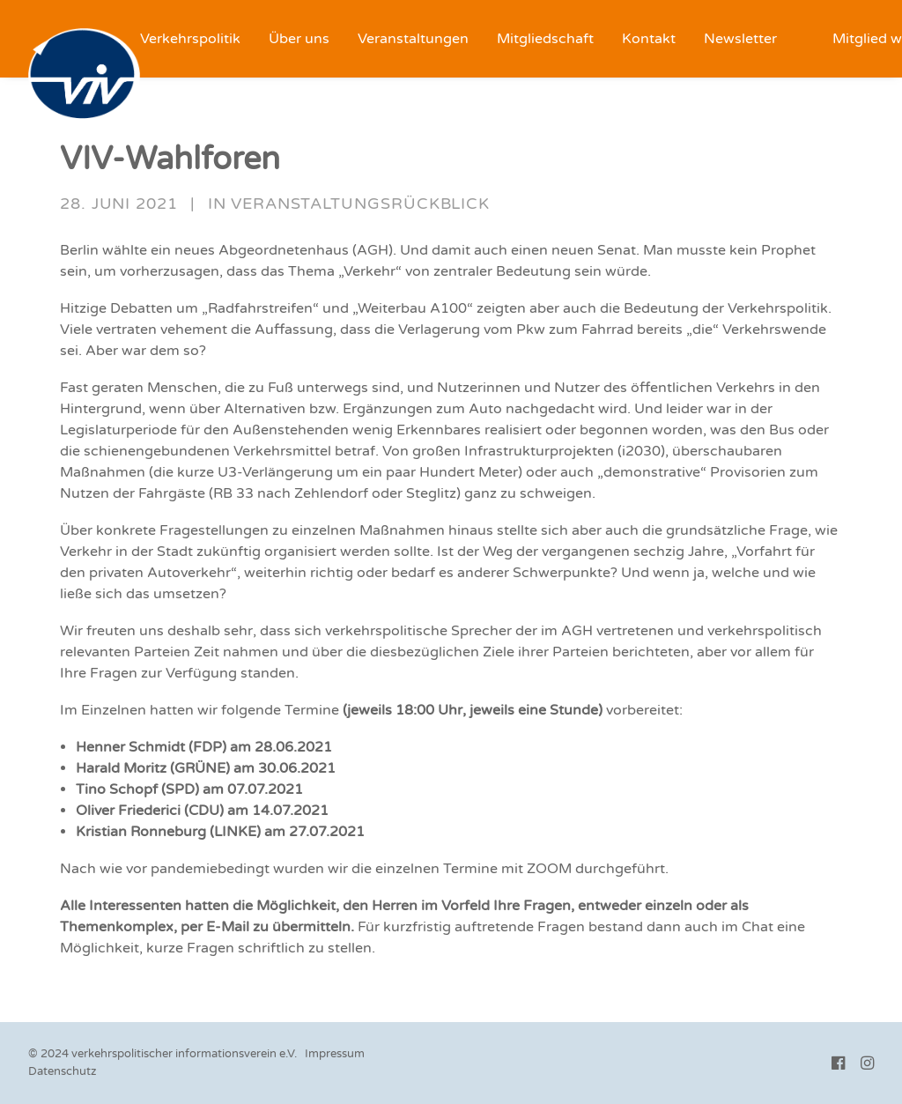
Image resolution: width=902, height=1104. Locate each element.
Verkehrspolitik (190, 39)
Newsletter (740, 39)
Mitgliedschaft (545, 39)
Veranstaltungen (413, 39)
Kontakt (649, 39)
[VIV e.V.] (84, 75)
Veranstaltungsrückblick (360, 203)
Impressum (335, 1054)
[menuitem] (190, 39)
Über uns (299, 39)
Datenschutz (62, 1071)
